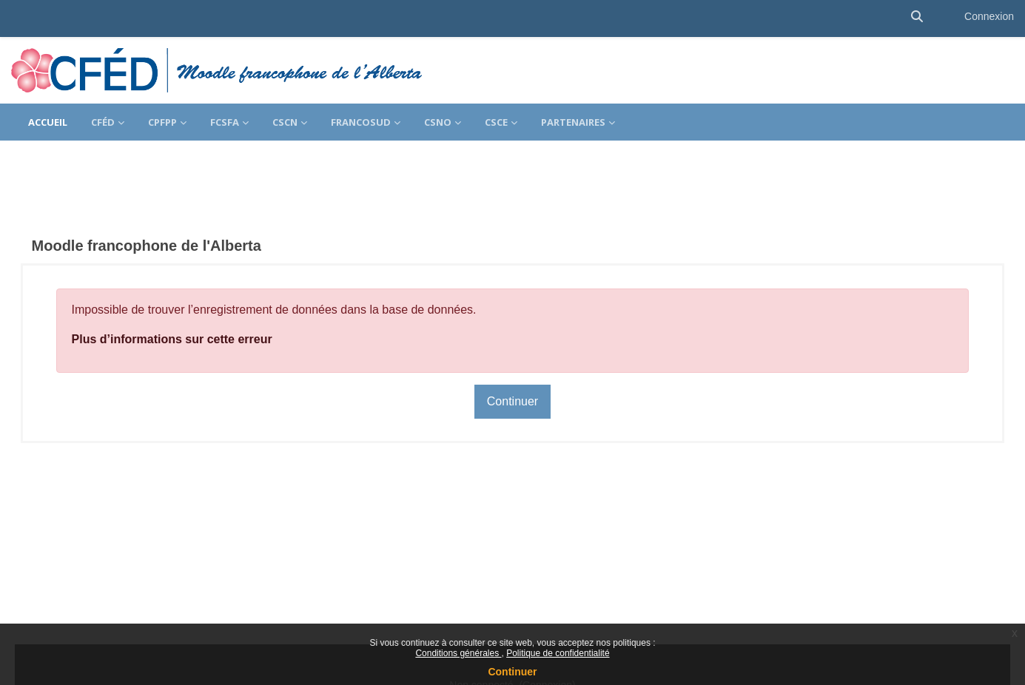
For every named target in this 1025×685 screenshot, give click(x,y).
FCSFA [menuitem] (224, 122)
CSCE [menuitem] (496, 122)
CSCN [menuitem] (285, 122)
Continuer (512, 672)
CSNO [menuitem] (437, 122)
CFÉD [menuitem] (103, 122)
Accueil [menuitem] (47, 122)
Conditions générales (458, 653)
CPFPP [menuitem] (162, 122)
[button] (917, 16)
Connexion (989, 16)
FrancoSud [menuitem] (361, 122)
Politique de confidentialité (557, 653)
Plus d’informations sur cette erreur (193, 312)
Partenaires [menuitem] (573, 122)
